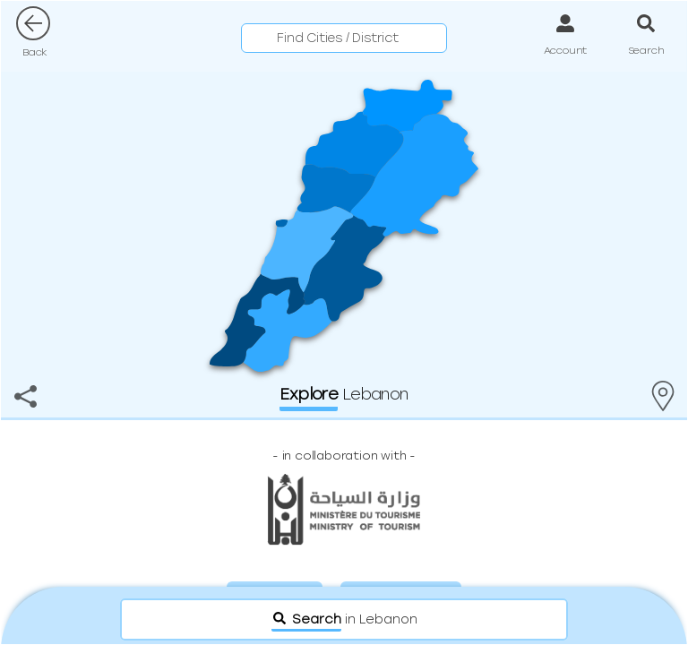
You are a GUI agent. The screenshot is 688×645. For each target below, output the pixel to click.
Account (566, 50)
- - (344, 455)
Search (646, 50)
